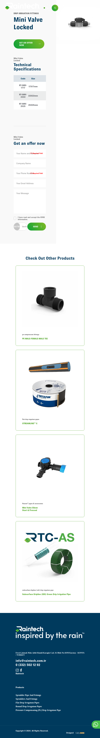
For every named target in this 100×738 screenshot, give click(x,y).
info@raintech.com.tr (31, 660)
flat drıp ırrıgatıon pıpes (27, 703)
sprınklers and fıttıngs (26, 699)
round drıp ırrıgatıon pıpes (29, 706)
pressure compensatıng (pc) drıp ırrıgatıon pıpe (38, 710)
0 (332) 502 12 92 (28, 665)
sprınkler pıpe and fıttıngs (28, 695)
